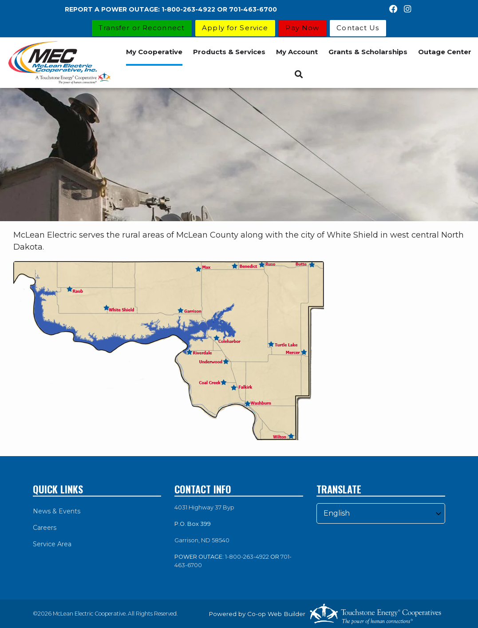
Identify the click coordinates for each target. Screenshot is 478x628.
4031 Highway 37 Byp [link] (204, 507)
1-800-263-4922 (247, 556)
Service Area (52, 544)
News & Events (56, 511)
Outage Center (444, 52)
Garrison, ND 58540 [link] (201, 540)
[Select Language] (380, 513)
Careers (44, 528)
